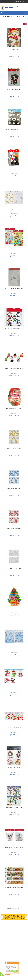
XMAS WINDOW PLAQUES (14, 767)
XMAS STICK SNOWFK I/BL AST (14, 488)
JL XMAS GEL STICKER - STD (14, 89)
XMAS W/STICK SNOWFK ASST (14, 648)
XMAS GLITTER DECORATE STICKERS (14, 288)
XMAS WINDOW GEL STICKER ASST (14, 727)
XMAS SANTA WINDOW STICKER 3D (14, 408)
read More (7, 974)
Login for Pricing (14, 56)
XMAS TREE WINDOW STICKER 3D (14, 608)
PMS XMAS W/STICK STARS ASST (14, 209)
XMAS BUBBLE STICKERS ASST (14, 248)
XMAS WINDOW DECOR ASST (14, 687)
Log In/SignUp (18, 1)
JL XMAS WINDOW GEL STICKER (14, 169)
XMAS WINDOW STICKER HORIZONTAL (14, 887)
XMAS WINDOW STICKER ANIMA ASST (14, 847)
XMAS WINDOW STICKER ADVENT (14, 807)
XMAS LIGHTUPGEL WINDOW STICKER (14, 368)
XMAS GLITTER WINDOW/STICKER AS (14, 328)
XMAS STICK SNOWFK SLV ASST (14, 568)
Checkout (24, 1)
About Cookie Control (6, 963)
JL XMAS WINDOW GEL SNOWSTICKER (14, 129)
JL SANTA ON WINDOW (14, 49)
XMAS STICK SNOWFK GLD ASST (14, 448)
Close (17, 962)
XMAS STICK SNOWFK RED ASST (14, 528)
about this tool (15, 972)
